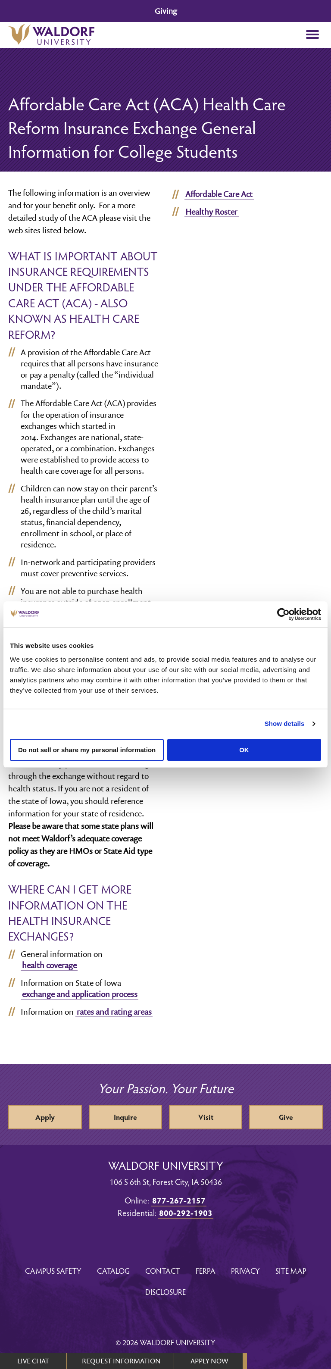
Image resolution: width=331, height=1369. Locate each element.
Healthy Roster (211, 211)
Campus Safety (53, 1270)
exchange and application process (79, 994)
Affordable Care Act (219, 194)
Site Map (290, 1270)
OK (244, 749)
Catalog (113, 1270)
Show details (285, 723)
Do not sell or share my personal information (87, 749)
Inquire (125, 1117)
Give (286, 1117)
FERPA (205, 1270)
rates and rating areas (114, 1011)
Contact (162, 1270)
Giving (166, 11)
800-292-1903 (185, 1212)
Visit (205, 1117)
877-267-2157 (179, 1200)
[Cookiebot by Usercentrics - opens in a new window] (283, 614)
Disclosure (165, 1291)
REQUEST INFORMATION (121, 1361)
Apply (45, 1117)
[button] (313, 35)
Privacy (245, 1270)
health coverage (49, 965)
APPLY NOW (209, 1361)
